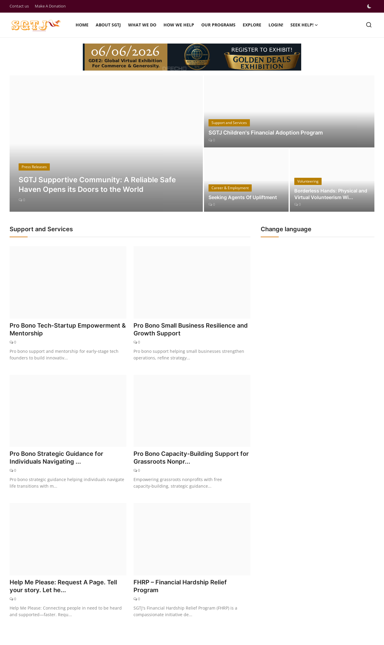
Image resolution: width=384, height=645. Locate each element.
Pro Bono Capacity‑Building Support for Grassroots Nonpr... (191, 457)
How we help (179, 25)
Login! (275, 25)
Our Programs (218, 25)
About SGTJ (108, 25)
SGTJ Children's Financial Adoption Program (265, 132)
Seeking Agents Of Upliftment (242, 197)
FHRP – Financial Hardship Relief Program (180, 586)
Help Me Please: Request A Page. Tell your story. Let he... (63, 586)
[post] (106, 143)
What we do (142, 25)
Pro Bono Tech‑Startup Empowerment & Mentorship (68, 329)
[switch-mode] (369, 6)
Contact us (19, 6)
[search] (368, 24)
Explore (252, 25)
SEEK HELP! (304, 25)
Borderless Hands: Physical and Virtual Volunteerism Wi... (330, 194)
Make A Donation (50, 6)
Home (82, 25)
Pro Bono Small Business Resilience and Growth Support (191, 329)
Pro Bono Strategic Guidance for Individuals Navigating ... (56, 457)
